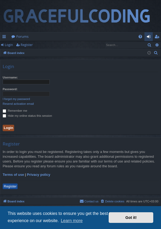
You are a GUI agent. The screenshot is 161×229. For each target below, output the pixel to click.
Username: (10, 77)
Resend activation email (18, 103)
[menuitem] (140, 36)
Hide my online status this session (27, 115)
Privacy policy (38, 175)
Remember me (15, 110)
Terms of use (13, 175)
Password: (10, 89)
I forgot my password (16, 99)
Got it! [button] (131, 217)
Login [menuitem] (150, 37)
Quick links (5, 37)
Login (9, 45)
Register (27, 45)
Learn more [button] (72, 220)
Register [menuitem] (158, 37)
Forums (22, 36)
